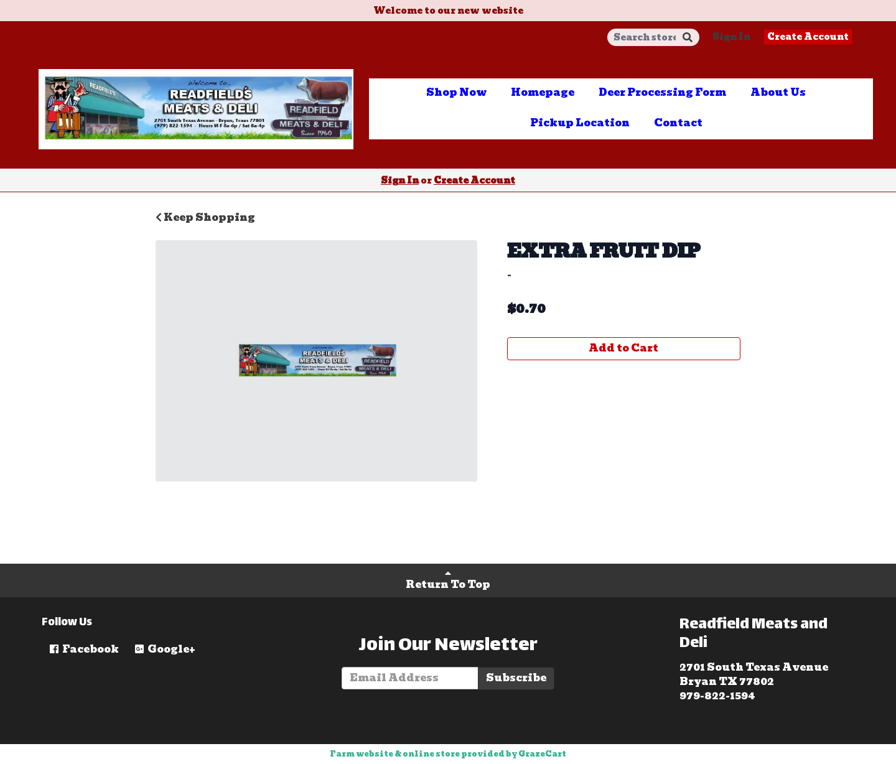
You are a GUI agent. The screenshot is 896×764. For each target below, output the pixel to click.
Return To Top (448, 580)
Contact (678, 123)
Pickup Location (580, 123)
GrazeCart (542, 754)
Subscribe (516, 678)
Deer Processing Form (662, 92)
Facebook (83, 649)
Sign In (731, 36)
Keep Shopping (205, 217)
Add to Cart (623, 348)
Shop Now (456, 92)
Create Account (808, 37)
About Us (778, 92)
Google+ (164, 649)
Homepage (542, 92)
